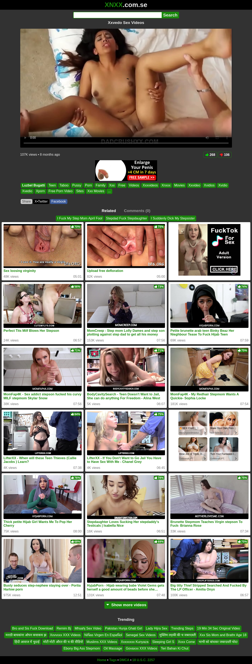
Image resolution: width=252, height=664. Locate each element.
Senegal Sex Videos (141, 635)
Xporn (40, 191)
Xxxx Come (186, 641)
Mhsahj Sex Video (88, 628)
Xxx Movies (95, 191)
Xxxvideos (150, 185)
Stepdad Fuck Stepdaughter (126, 218)
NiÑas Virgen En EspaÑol (103, 635)
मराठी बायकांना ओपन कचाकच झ (26, 635)
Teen (52, 185)
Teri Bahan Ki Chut (174, 648)
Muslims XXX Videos (102, 641)
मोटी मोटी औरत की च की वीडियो (63, 641)
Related (109, 211)
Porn (88, 185)
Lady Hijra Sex (156, 628)
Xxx (112, 185)
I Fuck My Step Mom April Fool (79, 218)
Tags (113, 660)
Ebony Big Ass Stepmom (81, 648)
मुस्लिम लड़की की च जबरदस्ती (177, 635)
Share (26, 201)
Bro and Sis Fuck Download (32, 628)
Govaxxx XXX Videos (141, 648)
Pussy (76, 185)
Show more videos (126, 605)
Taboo (63, 185)
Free (121, 185)
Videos (134, 185)
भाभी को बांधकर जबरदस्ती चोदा (218, 641)
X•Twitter (41, 201)
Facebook (58, 201)
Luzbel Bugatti (33, 185)
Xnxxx (166, 185)
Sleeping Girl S (163, 641)
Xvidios (209, 185)
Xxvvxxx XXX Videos (65, 635)
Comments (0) (137, 211)
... (109, 191)
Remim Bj (64, 628)
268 (210, 155)
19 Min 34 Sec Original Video (218, 628)
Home (101, 660)
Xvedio (27, 191)
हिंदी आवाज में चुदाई (26, 641)
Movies (179, 185)
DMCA (124, 660)
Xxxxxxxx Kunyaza (134, 641)
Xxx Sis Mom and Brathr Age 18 (222, 635)
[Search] (117, 15)
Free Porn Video (60, 191)
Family (100, 185)
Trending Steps (182, 628)
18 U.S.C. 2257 (143, 660)
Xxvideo (194, 185)
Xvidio (222, 185)
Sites (80, 191)
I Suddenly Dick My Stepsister (173, 218)
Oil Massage (113, 648)
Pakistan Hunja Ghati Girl (123, 628)
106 (225, 155)
